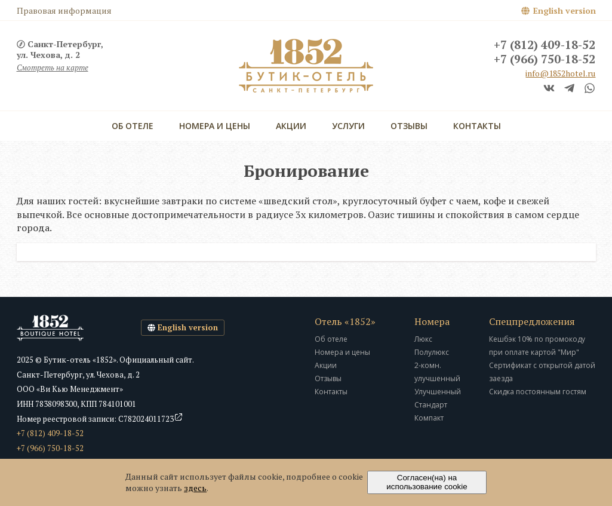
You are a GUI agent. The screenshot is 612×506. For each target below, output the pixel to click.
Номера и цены (214, 125)
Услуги (348, 125)
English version (564, 10)
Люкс (423, 339)
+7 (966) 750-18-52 (544, 59)
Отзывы (409, 125)
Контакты (477, 125)
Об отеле (132, 125)
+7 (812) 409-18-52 (544, 45)
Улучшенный (437, 392)
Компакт (429, 418)
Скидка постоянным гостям (537, 392)
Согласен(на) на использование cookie (426, 482)
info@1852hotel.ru (560, 73)
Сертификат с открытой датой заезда (542, 372)
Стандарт (430, 405)
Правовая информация (64, 10)
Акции (291, 125)
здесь (195, 487)
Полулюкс (431, 352)
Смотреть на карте (52, 67)
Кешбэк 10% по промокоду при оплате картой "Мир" (537, 345)
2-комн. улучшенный (437, 372)
